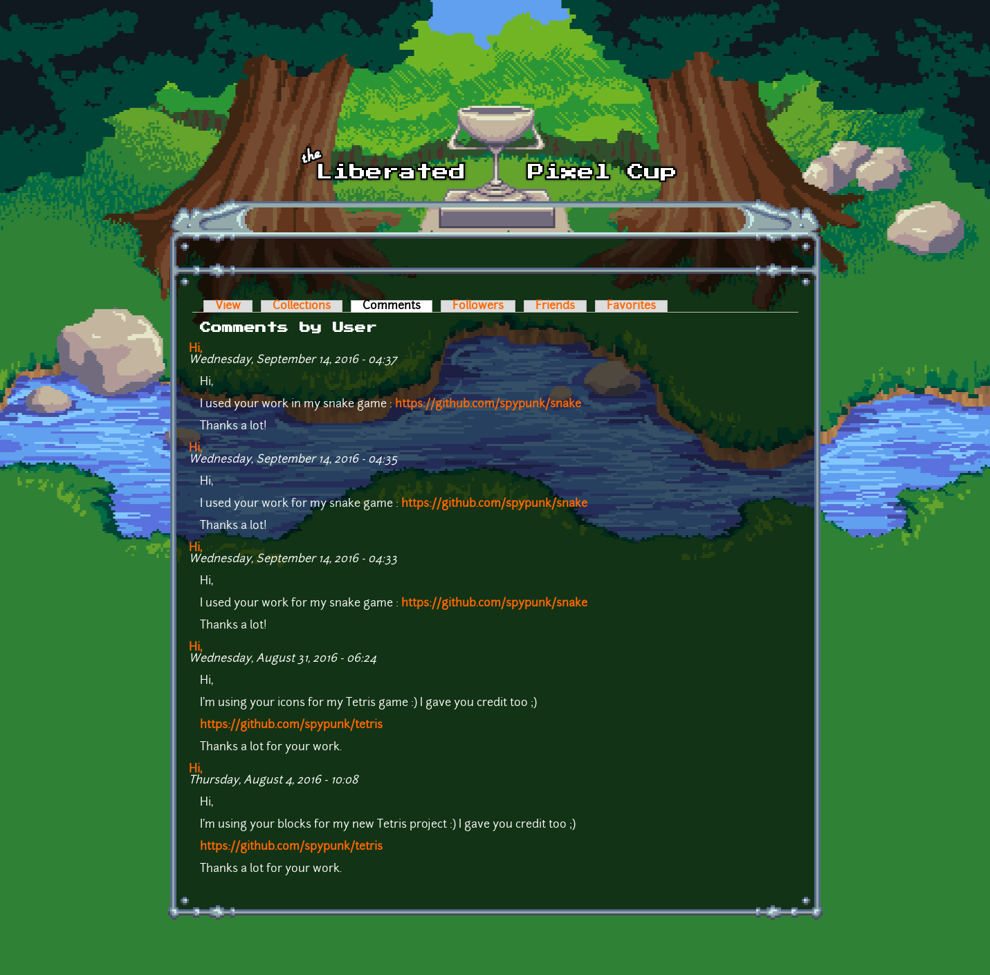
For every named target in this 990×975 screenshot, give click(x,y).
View (228, 306)
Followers (478, 306)
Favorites (631, 306)
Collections (302, 306)
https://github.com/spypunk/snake (488, 404)
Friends (555, 306)
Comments (397, 306)
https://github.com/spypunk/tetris (291, 725)
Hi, (195, 349)
